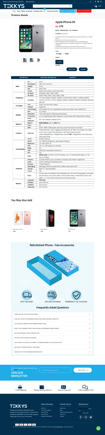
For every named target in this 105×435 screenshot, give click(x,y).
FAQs (61, 410)
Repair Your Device (67, 11)
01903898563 (30, 1)
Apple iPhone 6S (72, 229)
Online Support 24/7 (86, 390)
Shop (14, 11)
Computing (36, 11)
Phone (18, 11)
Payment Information (46, 416)
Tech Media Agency (58, 426)
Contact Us (62, 414)
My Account (63, 408)
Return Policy (44, 414)
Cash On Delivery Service (66, 412)
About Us (43, 408)
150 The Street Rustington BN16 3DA (13, 1)
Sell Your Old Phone (84, 11)
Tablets (23, 11)
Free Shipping (21, 390)
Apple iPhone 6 (43, 229)
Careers (62, 416)
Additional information (48, 77)
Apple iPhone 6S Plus (17, 229)
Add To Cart (72, 69)
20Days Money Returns (43, 390)
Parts (41, 11)
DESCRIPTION (23, 77)
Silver (67, 54)
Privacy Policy (44, 412)
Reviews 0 (73, 77)
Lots (44, 10)
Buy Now (83, 69)
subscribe (83, 370)
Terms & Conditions (46, 410)
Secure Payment (64, 390)
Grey (59, 54)
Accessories (29, 11)
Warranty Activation (52, 11)
